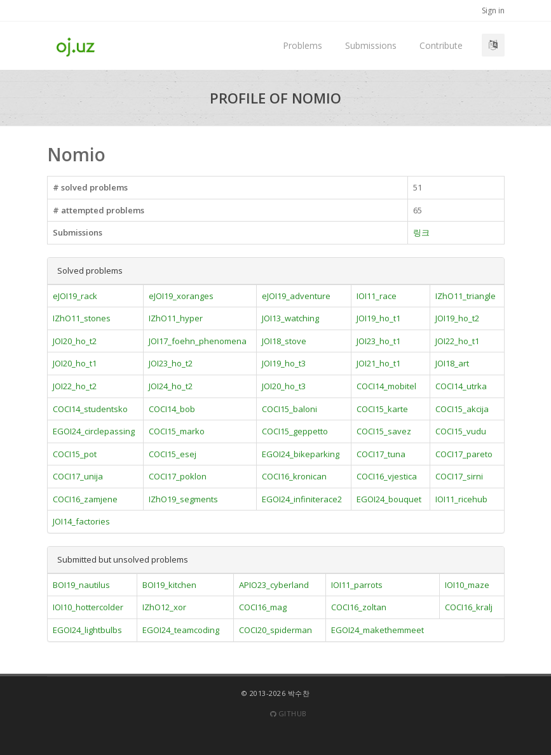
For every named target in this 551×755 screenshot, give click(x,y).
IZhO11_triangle (465, 296)
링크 (421, 232)
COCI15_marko (177, 431)
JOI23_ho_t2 (171, 363)
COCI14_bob (172, 409)
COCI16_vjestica (387, 476)
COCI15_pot (75, 454)
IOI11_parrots (357, 585)
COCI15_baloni (289, 409)
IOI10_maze (467, 585)
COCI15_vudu (460, 431)
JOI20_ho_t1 (75, 363)
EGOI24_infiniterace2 (302, 499)
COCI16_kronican (294, 476)
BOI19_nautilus (81, 585)
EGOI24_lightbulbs (87, 630)
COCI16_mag (263, 607)
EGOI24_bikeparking (300, 454)
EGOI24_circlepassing (94, 431)
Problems (302, 45)
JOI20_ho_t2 (75, 341)
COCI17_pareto (464, 454)
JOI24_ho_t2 (171, 386)
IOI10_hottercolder (88, 607)
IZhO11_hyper (176, 318)
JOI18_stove (284, 341)
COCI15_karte (382, 409)
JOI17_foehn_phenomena (198, 341)
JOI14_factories (81, 521)
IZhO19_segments (183, 499)
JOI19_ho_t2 (457, 318)
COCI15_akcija (462, 409)
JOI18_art (452, 363)
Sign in (493, 10)
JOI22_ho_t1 (457, 341)
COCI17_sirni (459, 476)
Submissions (371, 45)
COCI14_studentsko (90, 409)
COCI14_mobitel (386, 386)
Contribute (441, 45)
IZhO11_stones (82, 318)
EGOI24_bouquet (389, 499)
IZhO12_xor (164, 607)
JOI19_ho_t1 (378, 318)
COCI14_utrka (461, 386)
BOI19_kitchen (169, 585)
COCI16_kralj (469, 607)
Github (288, 713)
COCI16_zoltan (358, 607)
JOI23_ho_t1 (378, 341)
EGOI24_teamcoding (180, 630)
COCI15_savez (384, 431)
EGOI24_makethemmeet (377, 630)
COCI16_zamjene (85, 499)
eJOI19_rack (75, 296)
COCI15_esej (172, 454)
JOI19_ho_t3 (284, 363)
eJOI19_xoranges (181, 296)
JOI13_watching (290, 318)
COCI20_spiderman (275, 630)
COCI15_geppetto (295, 431)
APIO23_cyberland (274, 585)
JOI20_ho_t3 (284, 386)
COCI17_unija (78, 476)
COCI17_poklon (178, 476)
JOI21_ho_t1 (378, 363)
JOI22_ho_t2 (75, 386)
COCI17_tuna (381, 454)
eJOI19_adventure (296, 296)
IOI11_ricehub (461, 499)
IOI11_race (377, 296)
